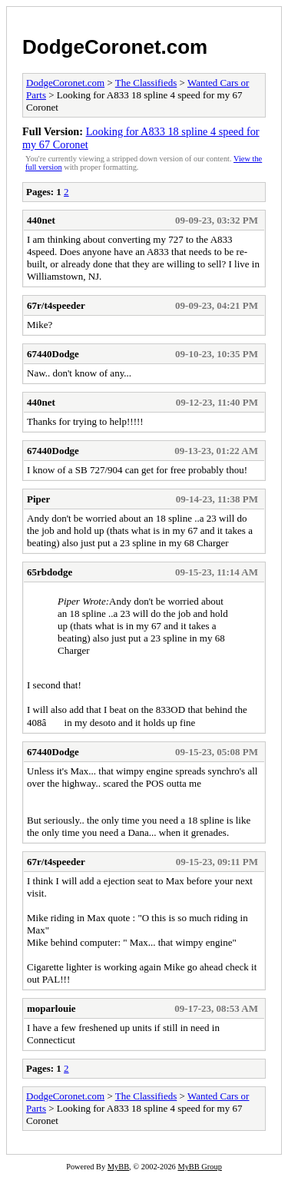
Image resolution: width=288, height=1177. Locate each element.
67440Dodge (53, 354)
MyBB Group (199, 1166)
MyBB (118, 1166)
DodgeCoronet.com (114, 46)
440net (41, 220)
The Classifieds (146, 82)
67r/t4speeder (56, 305)
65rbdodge (49, 572)
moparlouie (51, 1008)
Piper (38, 499)
